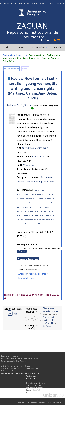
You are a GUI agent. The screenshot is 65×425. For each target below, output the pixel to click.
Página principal (10, 55)
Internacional (38, 3)
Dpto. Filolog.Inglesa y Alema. (40, 181)
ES (47, 39)
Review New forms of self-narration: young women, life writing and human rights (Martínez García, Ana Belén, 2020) (32, 88)
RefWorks (47, 326)
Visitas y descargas (28, 258)
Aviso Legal (21, 402)
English (29, 390)
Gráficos (25, 69)
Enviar (21, 47)
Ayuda (57, 47)
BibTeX (46, 317)
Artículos (23, 55)
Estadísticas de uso (11, 69)
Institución (23, 3)
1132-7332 (28, 164)
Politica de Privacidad (54, 402)
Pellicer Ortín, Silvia (19, 105)
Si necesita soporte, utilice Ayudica (13, 361)
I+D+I (13, 3)
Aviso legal (5, 373)
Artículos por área (37, 273)
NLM (53, 323)
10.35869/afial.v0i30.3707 (35, 148)
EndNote (47, 323)
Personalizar (39, 47)
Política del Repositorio (31, 377)
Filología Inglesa (26, 277)
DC (53, 320)
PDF (13, 314)
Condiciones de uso (16, 373)
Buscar (13, 358)
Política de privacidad (32, 373)
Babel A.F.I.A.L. (39, 156)
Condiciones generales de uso (36, 402)
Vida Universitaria (55, 3)
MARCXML (47, 320)
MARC (52, 317)
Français (29, 392)
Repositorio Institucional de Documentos (32, 34)
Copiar (21, 251)
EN (42, 39)
